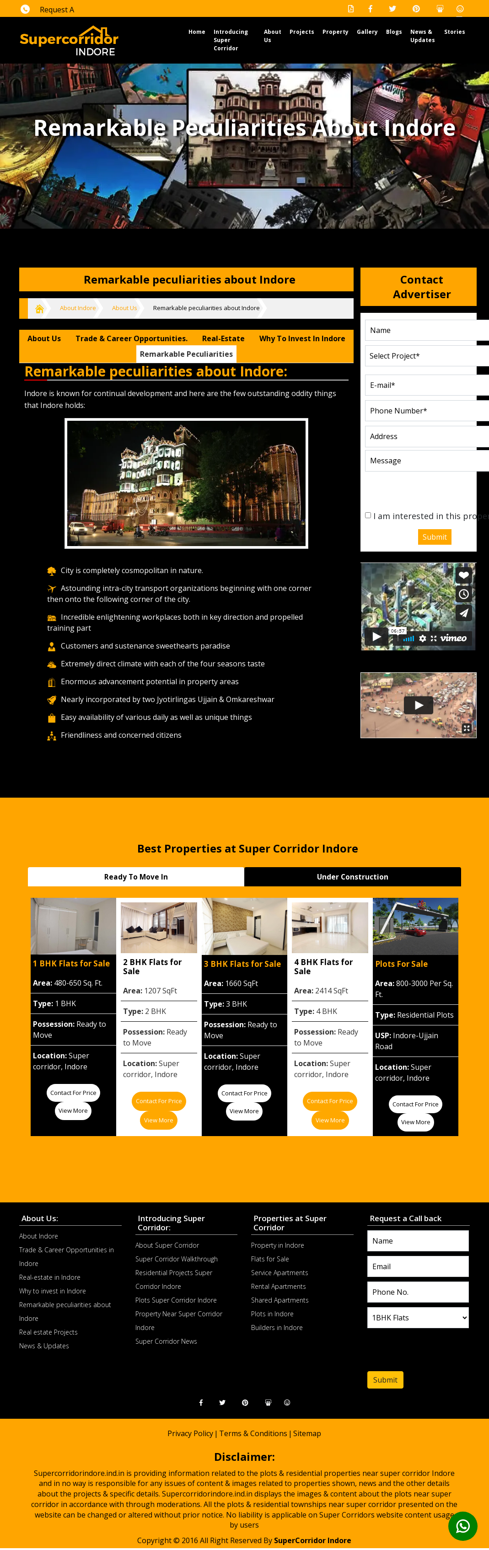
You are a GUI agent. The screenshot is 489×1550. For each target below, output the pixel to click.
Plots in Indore (272, 1313)
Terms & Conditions (253, 1432)
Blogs (394, 32)
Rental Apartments (278, 1286)
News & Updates (422, 36)
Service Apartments (279, 1272)
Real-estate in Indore (50, 1276)
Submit (435, 537)
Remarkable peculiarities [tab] (186, 354)
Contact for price (73, 1092)
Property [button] (335, 32)
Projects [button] (302, 32)
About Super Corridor (167, 1244)
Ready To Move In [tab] (136, 876)
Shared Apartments (280, 1299)
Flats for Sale (270, 1258)
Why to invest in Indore (52, 1290)
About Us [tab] (44, 338)
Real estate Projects (48, 1331)
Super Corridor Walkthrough (176, 1258)
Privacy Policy (190, 1432)
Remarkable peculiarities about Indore (206, 308)
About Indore (78, 308)
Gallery (367, 32)
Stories (454, 32)
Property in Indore (277, 1244)
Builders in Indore (277, 1327)
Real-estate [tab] (223, 338)
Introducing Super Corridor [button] (231, 40)
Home (197, 31)
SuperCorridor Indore (312, 1540)
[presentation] (420, 488)
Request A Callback (47, 16)
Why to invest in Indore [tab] (302, 338)
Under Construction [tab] (353, 876)
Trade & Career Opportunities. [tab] (131, 338)
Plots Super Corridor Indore (176, 1299)
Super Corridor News (166, 1340)
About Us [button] (272, 36)
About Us (124, 308)
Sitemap (307, 1432)
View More (73, 1110)
